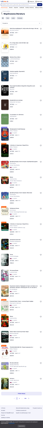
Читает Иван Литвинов (16, 180)
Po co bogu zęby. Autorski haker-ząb (19, 42)
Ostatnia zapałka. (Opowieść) (17, 71)
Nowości (11, 7)
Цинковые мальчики (15, 239)
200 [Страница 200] (25, 398)
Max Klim (12, 89)
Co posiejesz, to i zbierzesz (16, 114)
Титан (11, 254)
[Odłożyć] (41, 29)
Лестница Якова (14, 270)
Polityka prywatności (21, 410)
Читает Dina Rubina (15, 165)
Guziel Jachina (13, 179)
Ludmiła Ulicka (13, 272)
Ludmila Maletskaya (15, 59)
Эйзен (11, 177)
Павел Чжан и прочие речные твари (19, 331)
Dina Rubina (13, 163)
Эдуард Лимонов (14, 364)
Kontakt (3, 410)
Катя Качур (13, 210)
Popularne (16, 7)
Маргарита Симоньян (15, 303)
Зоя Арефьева (13, 289)
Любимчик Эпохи (14, 208)
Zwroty (3, 415)
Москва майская (14, 363)
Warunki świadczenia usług (22, 408)
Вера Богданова (14, 333)
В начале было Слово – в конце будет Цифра (21, 301)
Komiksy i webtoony (29, 7)
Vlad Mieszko (13, 116)
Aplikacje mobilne (38, 7)
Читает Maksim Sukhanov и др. (17, 227)
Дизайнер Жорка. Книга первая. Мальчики (21, 192)
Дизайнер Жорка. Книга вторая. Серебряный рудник (24, 161)
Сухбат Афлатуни (14, 380)
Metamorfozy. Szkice (15, 57)
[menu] (21, 23)
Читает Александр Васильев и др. (18, 212)
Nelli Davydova (13, 44)
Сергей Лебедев (14, 256)
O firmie (3, 408)
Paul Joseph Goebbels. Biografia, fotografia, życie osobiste (22, 86)
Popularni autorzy (37, 408)
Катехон (12, 378)
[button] (2, 18)
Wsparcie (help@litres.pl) (7, 413)
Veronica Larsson (14, 30)
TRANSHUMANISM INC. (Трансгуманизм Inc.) (21, 347)
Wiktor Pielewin (13, 130)
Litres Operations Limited (21, 422)
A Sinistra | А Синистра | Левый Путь (19, 145)
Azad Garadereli (14, 73)
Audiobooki (21, 7)
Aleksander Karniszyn (15, 102)
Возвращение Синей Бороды (17, 129)
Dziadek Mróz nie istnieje (16, 100)
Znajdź (39, 4)
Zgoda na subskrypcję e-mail (23, 413)
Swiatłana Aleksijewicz (15, 241)
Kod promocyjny (4, 7)
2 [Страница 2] (19, 398)
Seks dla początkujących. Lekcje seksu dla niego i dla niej (24, 28)
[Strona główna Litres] (4, 1)
